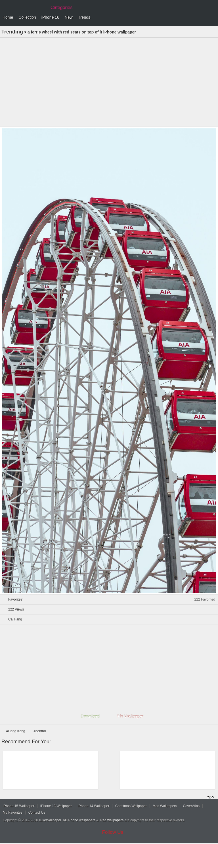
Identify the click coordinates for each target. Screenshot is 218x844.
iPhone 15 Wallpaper (18, 806)
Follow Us (112, 832)
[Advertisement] (109, 81)
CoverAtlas (191, 806)
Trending (12, 32)
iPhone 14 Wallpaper (93, 806)
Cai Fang (15, 619)
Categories (61, 7)
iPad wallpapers (112, 820)
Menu (212, 17)
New (69, 17)
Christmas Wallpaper (131, 806)
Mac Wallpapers (165, 806)
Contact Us (36, 812)
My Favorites (12, 812)
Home (8, 17)
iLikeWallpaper (50, 820)
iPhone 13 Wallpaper (56, 806)
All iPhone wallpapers (79, 820)
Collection (27, 17)
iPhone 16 (50, 17)
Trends (84, 17)
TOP (210, 797)
